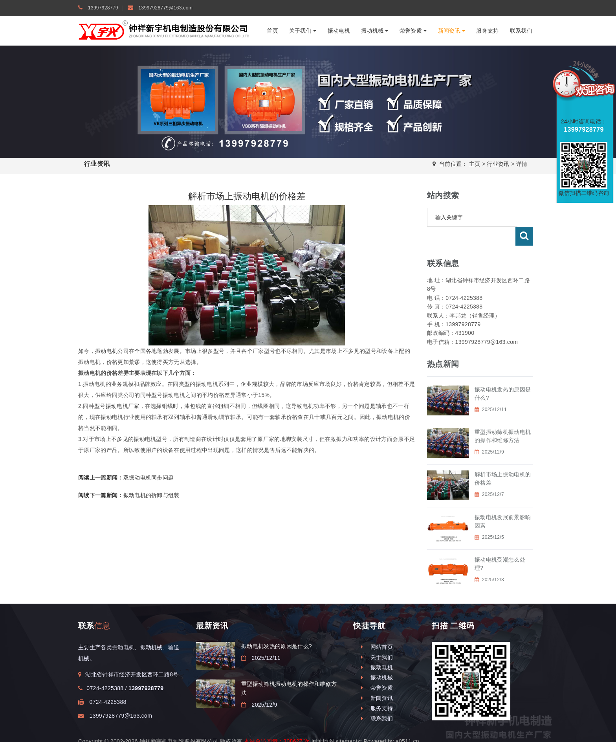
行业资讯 (498, 164)
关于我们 (303, 31)
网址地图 (323, 722)
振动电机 (339, 31)
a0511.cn (407, 722)
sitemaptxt (349, 722)
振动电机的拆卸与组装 (129, 495)
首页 (272, 31)
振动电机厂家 (122, 406)
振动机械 (375, 31)
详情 (522, 164)
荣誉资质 (413, 31)
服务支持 (487, 31)
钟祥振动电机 (197, 730)
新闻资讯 (452, 31)
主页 (474, 164)
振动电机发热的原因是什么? (276, 627)
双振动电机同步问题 (126, 477)
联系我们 (521, 31)
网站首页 (377, 628)
